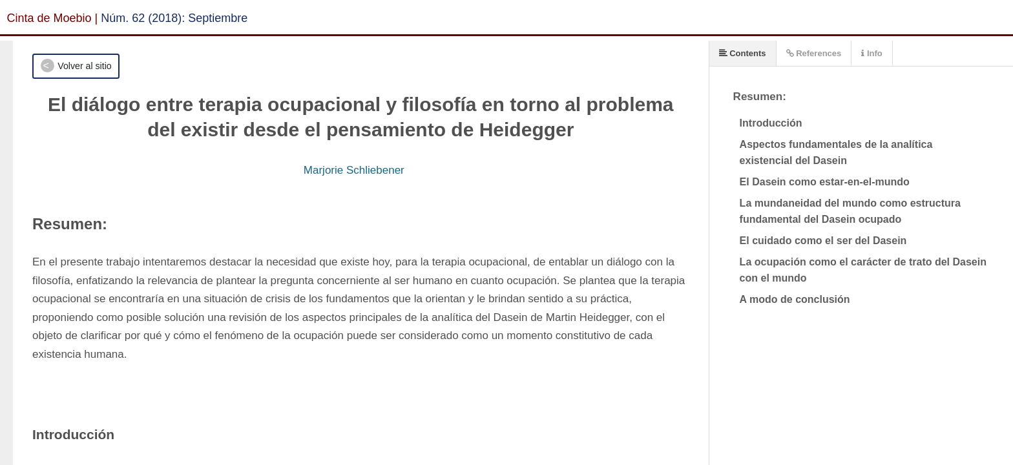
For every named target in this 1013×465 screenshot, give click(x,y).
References (814, 53)
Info (871, 53)
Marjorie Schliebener (354, 170)
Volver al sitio (84, 66)
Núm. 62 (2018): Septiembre (174, 18)
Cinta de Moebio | (52, 18)
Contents (742, 53)
